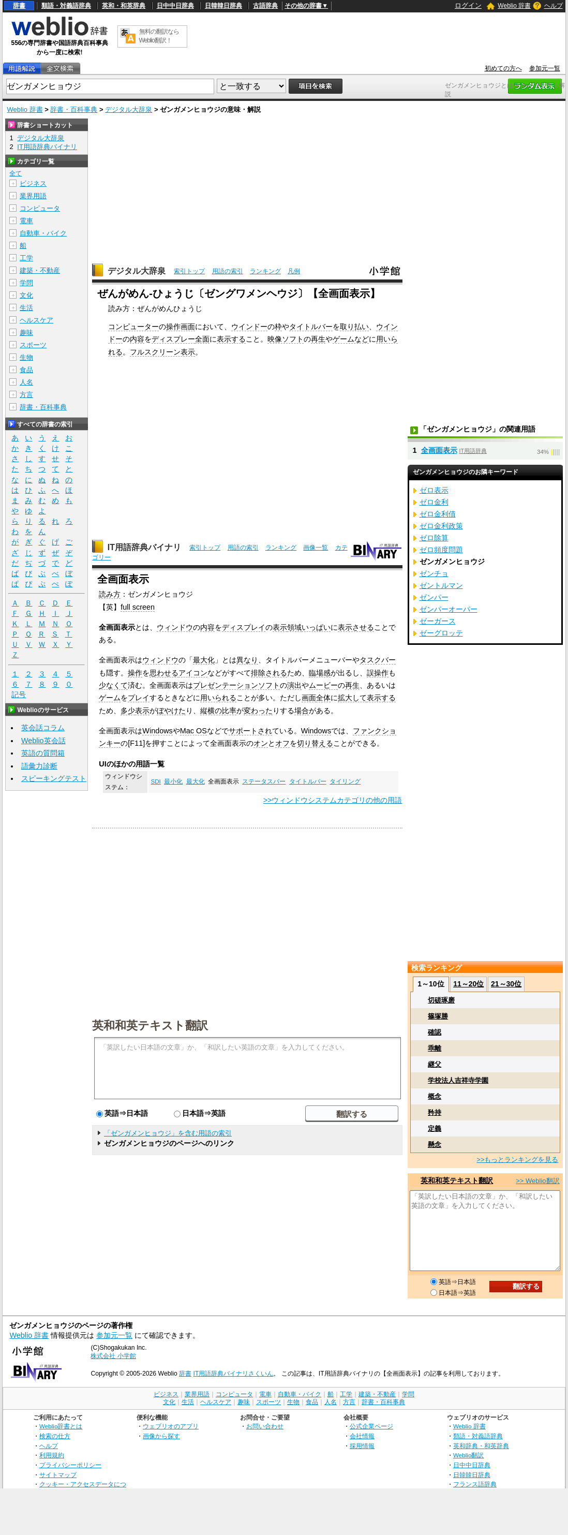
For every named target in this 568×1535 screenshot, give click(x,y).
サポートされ (250, 731)
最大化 (204, 660)
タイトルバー (311, 326)
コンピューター (133, 326)
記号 (18, 695)
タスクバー (378, 660)
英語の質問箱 (43, 753)
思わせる (164, 673)
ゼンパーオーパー (448, 609)
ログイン (468, 5)
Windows (157, 731)
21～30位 (506, 984)
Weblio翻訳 (468, 1455)
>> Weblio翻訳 (537, 1181)
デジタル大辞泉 (128, 109)
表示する (231, 339)
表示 (280, 627)
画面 (309, 697)
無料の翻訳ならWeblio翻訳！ (159, 36)
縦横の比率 (218, 710)
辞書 (19, 5)
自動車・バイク (43, 233)
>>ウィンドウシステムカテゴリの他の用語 (332, 800)
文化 (26, 295)
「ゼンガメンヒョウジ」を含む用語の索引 (168, 1133)
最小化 (173, 781)
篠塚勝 (438, 1016)
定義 (434, 1128)
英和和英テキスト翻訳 (150, 1024)
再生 (318, 339)
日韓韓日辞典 (223, 5)
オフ (282, 743)
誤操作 (377, 673)
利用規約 (51, 1455)
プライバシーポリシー (70, 1465)
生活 (26, 308)
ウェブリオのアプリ (171, 1426)
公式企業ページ (371, 1426)
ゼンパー (434, 597)
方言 (26, 394)
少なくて (113, 685)
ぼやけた (171, 710)
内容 (137, 339)
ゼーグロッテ (441, 633)
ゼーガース (438, 621)
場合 (301, 710)
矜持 (434, 1112)
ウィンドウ (175, 627)
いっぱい (316, 627)
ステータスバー (264, 781)
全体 (323, 697)
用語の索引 (227, 271)
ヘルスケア (36, 320)
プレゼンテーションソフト (236, 685)
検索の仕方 (54, 1436)
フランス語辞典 (475, 1484)
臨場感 (320, 673)
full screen (138, 607)
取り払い (354, 326)
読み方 (110, 594)
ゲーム (110, 697)
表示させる (356, 627)
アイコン (192, 673)
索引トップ (189, 271)
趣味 (26, 332)
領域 (294, 627)
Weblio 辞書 (514, 5)
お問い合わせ (264, 1426)
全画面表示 (439, 450)
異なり (247, 660)
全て (15, 173)
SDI (156, 781)
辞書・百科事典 (73, 109)
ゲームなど (351, 339)
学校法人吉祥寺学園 (458, 1080)
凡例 (294, 271)
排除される (269, 673)
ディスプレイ (243, 627)
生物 (26, 357)
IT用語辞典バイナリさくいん (233, 1373)
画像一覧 (315, 547)
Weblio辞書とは (60, 1426)
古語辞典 (265, 5)
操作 (135, 673)
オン (260, 743)
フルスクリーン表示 (162, 352)
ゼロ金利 (434, 502)
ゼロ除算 (434, 538)
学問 (26, 283)
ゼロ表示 (434, 490)
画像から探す (161, 1436)
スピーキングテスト (53, 778)
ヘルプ (553, 5)
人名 (26, 382)
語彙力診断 (39, 766)
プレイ (139, 697)
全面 (202, 339)
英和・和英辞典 (123, 5)
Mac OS (193, 731)
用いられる (218, 697)
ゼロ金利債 (438, 514)
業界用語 (33, 196)
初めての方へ (503, 68)
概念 (434, 1096)
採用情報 (362, 1445)
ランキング (265, 271)
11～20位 (468, 984)
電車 (26, 221)
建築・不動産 (40, 270)
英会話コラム (43, 728)
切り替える (315, 743)
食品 (26, 370)
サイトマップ (58, 1474)
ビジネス (33, 183)
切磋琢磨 (441, 1000)
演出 (294, 685)
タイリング (345, 781)
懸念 (434, 1144)
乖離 (434, 1048)
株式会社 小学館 (113, 1356)
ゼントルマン (441, 585)
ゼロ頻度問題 (441, 549)
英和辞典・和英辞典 (481, 1445)
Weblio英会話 (43, 740)
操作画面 (180, 326)
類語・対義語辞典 (66, 5)
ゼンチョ (434, 573)
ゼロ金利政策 (441, 526)
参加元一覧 (544, 68)
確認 (434, 1032)
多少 (128, 710)
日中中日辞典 (175, 5)
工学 (26, 258)
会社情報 (362, 1436)
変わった (258, 710)
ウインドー (249, 326)
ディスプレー (173, 339)
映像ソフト (285, 339)
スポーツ (33, 345)
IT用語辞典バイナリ (144, 547)
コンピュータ (40, 208)
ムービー (323, 685)
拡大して (352, 697)
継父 (434, 1064)
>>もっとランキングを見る (517, 1159)
